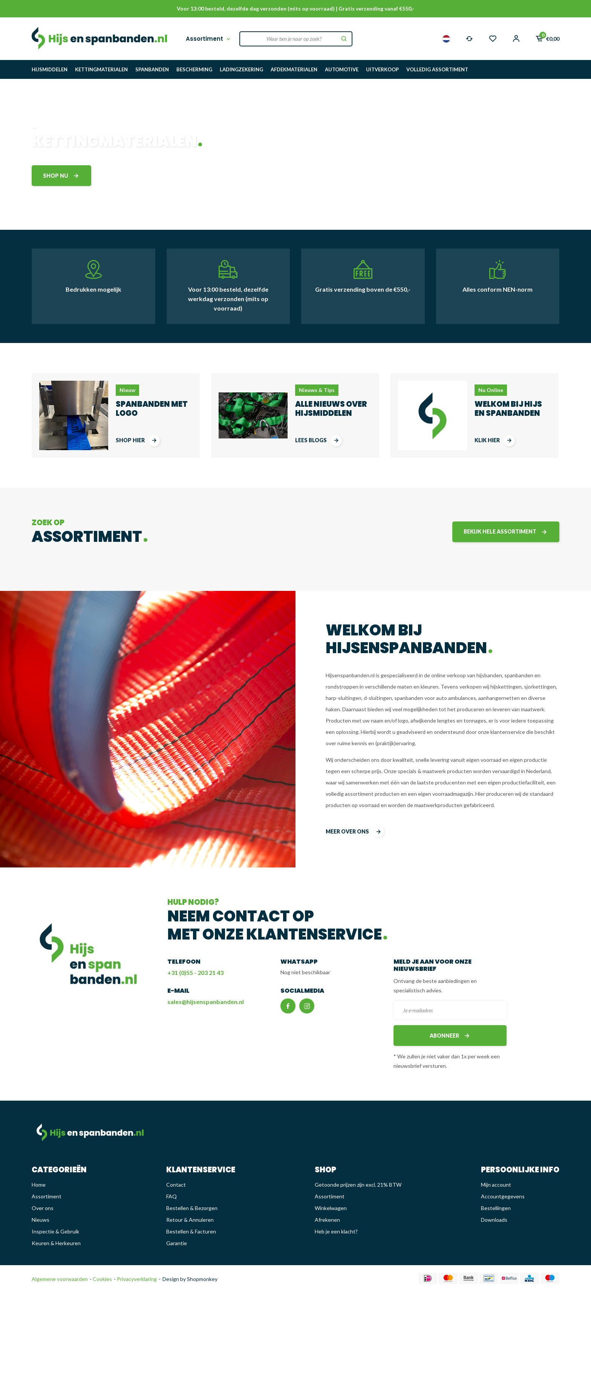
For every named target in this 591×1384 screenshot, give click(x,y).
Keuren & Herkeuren (56, 1243)
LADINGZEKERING (241, 69)
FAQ (171, 1196)
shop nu (61, 176)
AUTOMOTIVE (341, 69)
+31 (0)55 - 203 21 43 (195, 972)
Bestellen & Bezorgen (191, 1208)
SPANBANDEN (152, 69)
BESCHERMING (194, 69)
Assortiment (209, 38)
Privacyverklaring (136, 1279)
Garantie (176, 1243)
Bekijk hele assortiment (506, 532)
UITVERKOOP (382, 69)
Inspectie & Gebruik (55, 1231)
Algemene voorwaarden (60, 1279)
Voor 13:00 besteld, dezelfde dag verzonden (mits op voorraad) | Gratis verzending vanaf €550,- (295, 8)
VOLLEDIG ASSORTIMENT (437, 69)
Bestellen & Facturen (191, 1231)
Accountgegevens (503, 1196)
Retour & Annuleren (190, 1219)
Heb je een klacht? (336, 1231)
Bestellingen (496, 1208)
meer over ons (355, 831)
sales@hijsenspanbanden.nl (205, 1001)
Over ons (43, 1208)
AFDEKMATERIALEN (294, 69)
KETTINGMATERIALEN (101, 69)
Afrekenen (327, 1219)
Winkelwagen (331, 1208)
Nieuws (40, 1219)
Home (39, 1184)
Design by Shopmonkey (189, 1279)
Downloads (494, 1219)
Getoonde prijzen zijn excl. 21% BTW (358, 1184)
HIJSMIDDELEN (49, 69)
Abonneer (450, 1036)
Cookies (102, 1279)
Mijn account (496, 1184)
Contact (176, 1184)
